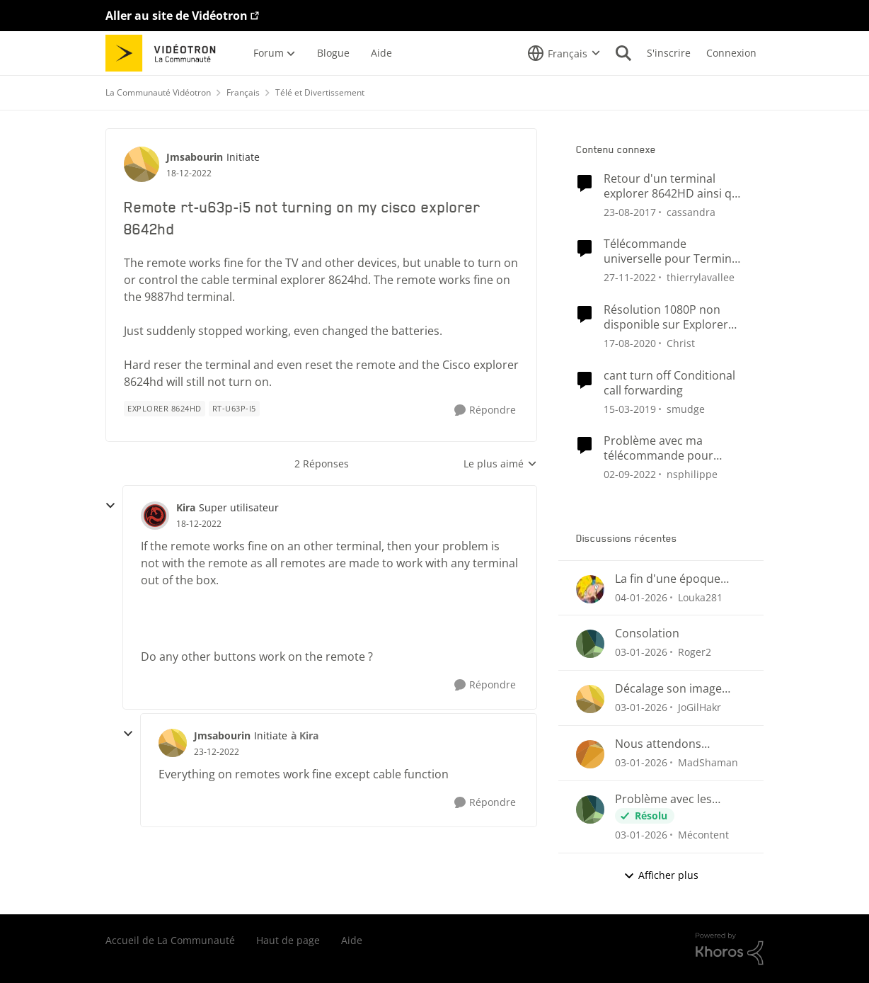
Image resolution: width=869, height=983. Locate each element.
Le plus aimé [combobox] (500, 464)
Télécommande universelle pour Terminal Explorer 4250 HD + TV (672, 251)
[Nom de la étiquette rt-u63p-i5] (234, 408)
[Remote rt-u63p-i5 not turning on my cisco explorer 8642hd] (198, 524)
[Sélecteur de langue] (564, 53)
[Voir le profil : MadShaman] (590, 754)
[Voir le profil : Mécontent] (590, 809)
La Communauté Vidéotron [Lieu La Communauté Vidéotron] (158, 92)
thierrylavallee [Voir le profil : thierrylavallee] (701, 277)
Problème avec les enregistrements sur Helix (670, 799)
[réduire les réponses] (110, 505)
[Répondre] (485, 410)
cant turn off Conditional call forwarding (669, 383)
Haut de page (288, 940)
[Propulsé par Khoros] (730, 949)
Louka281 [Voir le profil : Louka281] (700, 596)
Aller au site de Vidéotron (176, 15)
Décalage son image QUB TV (668, 688)
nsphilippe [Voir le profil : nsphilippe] (692, 474)
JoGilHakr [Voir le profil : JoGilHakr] (699, 707)
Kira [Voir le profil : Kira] (185, 507)
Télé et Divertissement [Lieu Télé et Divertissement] (319, 92)
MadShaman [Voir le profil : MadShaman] (708, 762)
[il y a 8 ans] (630, 408)
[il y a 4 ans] (630, 277)
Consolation (647, 633)
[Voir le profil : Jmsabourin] (141, 164)
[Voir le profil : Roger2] (590, 644)
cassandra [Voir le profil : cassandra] (691, 211)
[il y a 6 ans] (630, 343)
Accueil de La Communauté (170, 940)
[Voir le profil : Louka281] (590, 589)
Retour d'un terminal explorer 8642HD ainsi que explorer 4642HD (674, 186)
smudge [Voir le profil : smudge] (686, 408)
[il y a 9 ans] (630, 211)
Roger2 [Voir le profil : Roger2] (694, 652)
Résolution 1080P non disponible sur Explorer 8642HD (666, 317)
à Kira (304, 735)
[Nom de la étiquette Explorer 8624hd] (164, 408)
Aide (351, 940)
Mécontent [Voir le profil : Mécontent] (703, 834)
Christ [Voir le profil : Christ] (681, 343)
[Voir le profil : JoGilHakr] (590, 699)
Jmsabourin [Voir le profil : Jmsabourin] (194, 157)
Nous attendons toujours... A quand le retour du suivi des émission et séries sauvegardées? (672, 744)
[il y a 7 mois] (641, 596)
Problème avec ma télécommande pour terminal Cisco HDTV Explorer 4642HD (658, 448)
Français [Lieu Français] (243, 92)
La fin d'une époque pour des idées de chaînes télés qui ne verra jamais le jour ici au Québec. (673, 579)
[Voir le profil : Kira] (155, 515)
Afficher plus (660, 875)
